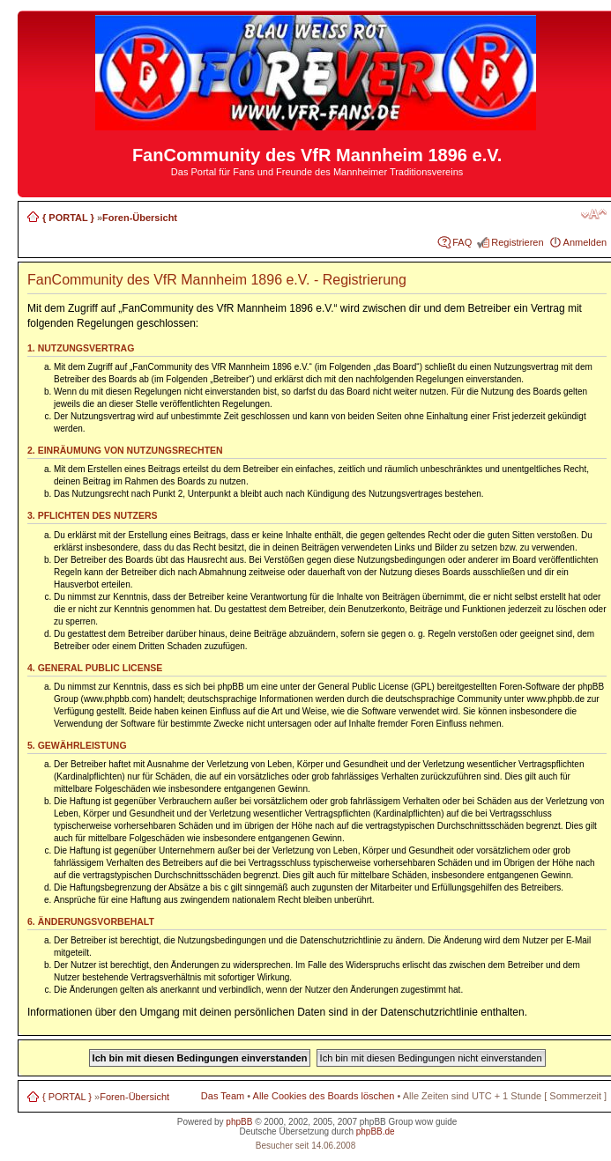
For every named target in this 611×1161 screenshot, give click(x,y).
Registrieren (517, 242)
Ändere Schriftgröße (594, 214)
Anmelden (585, 242)
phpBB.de (375, 1131)
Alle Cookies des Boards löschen (324, 1096)
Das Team (222, 1096)
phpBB (239, 1122)
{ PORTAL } (68, 217)
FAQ (462, 242)
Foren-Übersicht (139, 217)
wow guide (436, 1122)
